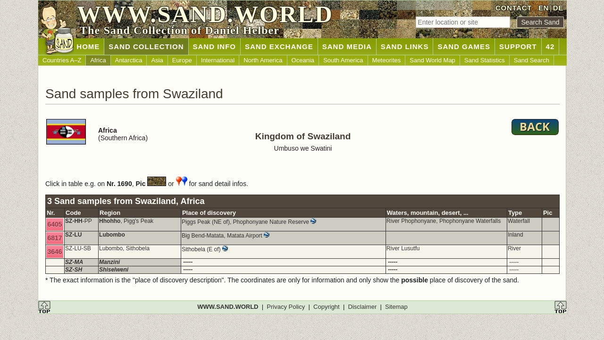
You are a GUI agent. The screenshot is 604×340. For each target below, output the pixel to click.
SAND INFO (214, 46)
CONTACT (513, 8)
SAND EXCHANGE (279, 46)
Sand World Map (432, 60)
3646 (54, 251)
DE (558, 8)
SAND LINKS (405, 46)
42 (550, 46)
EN (543, 8)
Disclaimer (362, 306)
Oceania (303, 60)
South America (343, 60)
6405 (54, 224)
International (218, 60)
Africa (98, 60)
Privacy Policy (286, 306)
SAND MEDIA (347, 46)
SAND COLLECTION (146, 46)
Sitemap (396, 306)
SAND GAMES (463, 46)
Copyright (326, 306)
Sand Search (531, 60)
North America (262, 60)
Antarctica (129, 60)
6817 (54, 238)
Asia (157, 60)
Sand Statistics (484, 60)
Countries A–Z (61, 60)
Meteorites (386, 60)
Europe (182, 60)
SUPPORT (518, 46)
